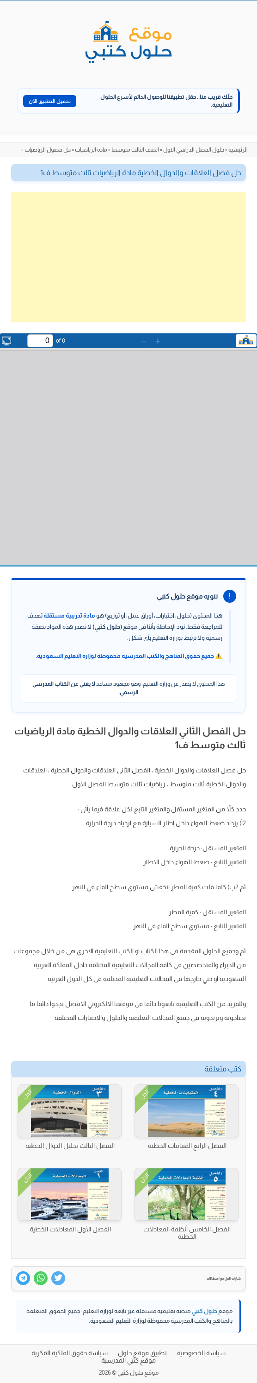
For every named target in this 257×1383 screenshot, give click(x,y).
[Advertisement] (128, 257)
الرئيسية (238, 150)
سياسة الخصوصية (201, 1353)
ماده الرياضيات (91, 150)
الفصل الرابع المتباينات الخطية (187, 1145)
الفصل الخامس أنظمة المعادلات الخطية (187, 1232)
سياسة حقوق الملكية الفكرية (69, 1353)
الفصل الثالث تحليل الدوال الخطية (70, 1145)
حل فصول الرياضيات (47, 150)
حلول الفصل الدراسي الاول (193, 150)
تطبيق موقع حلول (142, 1353)
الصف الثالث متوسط (135, 150)
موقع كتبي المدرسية (128, 1360)
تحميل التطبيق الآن (50, 101)
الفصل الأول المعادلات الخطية (70, 1229)
